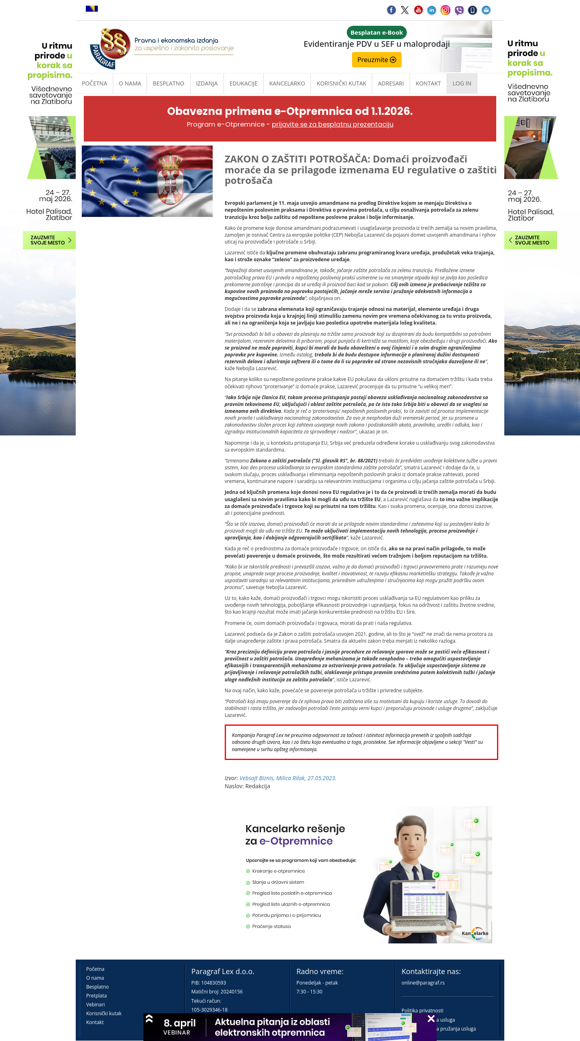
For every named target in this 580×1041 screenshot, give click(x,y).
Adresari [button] (391, 83)
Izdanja (207, 83)
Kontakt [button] (428, 83)
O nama (130, 83)
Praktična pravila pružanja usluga (439, 1028)
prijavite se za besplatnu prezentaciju (333, 124)
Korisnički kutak (104, 1013)
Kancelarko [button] (287, 83)
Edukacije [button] (244, 83)
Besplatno (168, 83)
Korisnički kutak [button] (341, 83)
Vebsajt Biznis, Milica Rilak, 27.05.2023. (288, 778)
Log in (462, 83)
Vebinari (95, 1004)
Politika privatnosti (422, 1010)
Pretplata (96, 995)
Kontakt (95, 1022)
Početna (94, 83)
